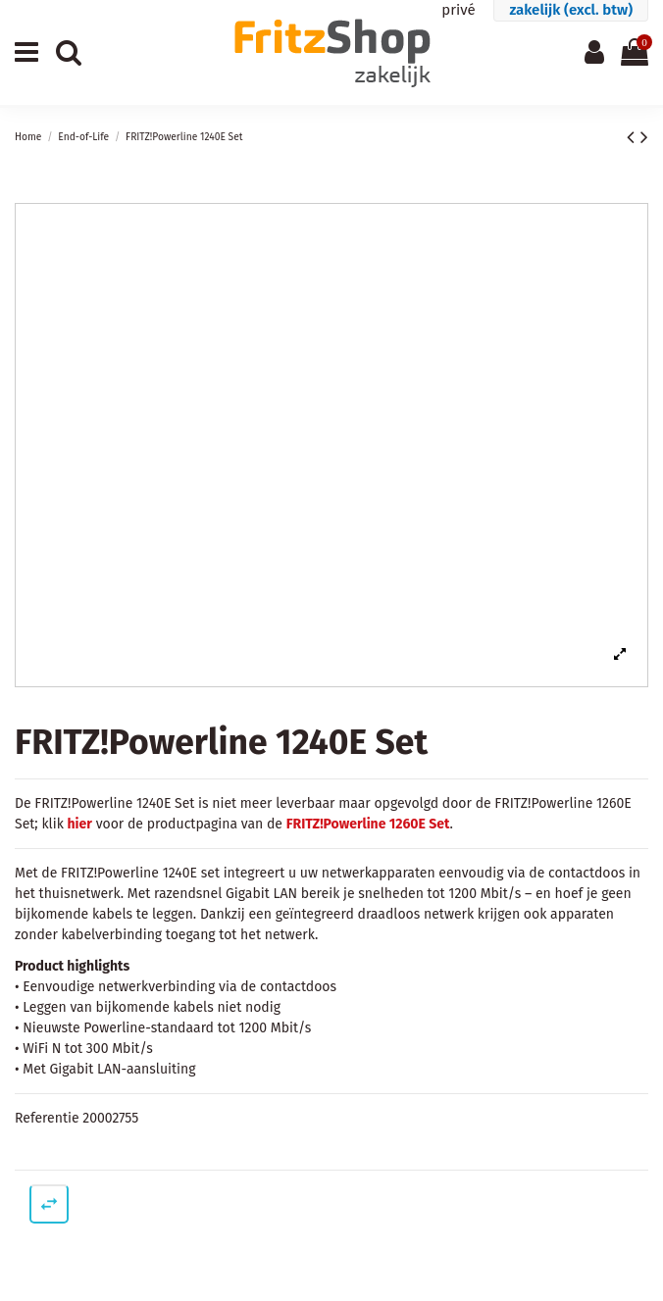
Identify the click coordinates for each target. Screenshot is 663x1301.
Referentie (47, 1118)
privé (458, 10)
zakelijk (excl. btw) (571, 10)
